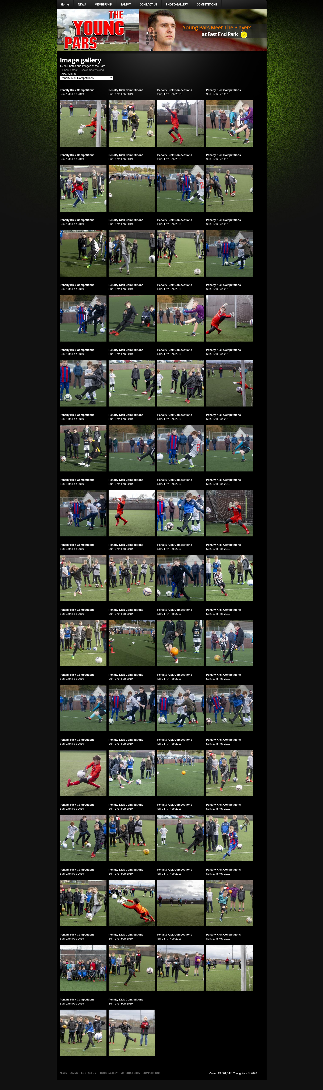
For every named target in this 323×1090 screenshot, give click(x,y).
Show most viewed (92, 70)
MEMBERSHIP (103, 4)
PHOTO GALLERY (177, 4)
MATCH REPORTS (130, 1073)
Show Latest (70, 70)
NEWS (82, 4)
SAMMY (126, 4)
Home (65, 4)
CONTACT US (148, 4)
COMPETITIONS (207, 4)
